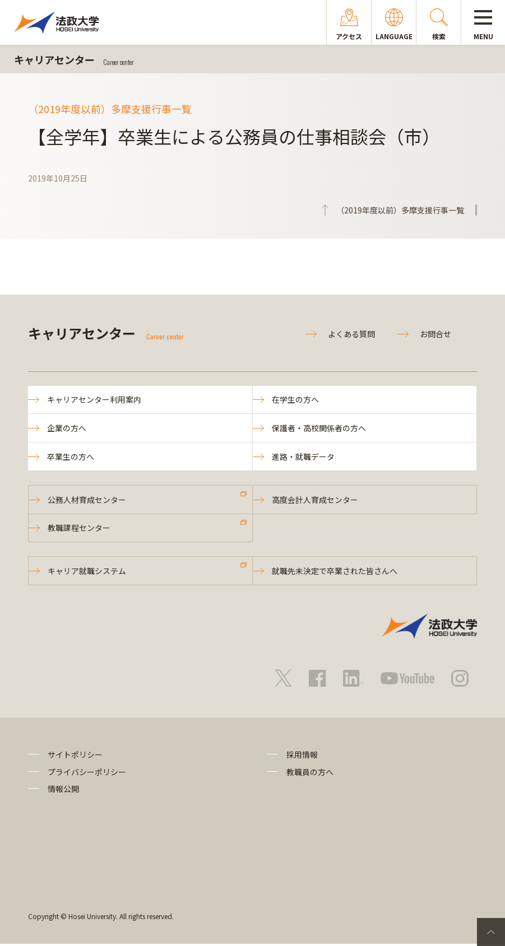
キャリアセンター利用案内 (95, 400)
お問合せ (435, 333)
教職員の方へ (309, 773)
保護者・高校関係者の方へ (319, 428)
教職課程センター (79, 529)
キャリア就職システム (87, 573)
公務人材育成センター (87, 500)
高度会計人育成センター (315, 500)
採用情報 (302, 756)
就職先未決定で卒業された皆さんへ (335, 573)
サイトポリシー (75, 756)
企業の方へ (67, 428)
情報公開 (63, 790)
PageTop (491, 932)
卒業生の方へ (71, 457)
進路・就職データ (303, 457)
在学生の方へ (295, 400)
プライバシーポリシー (87, 773)
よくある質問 (351, 333)
